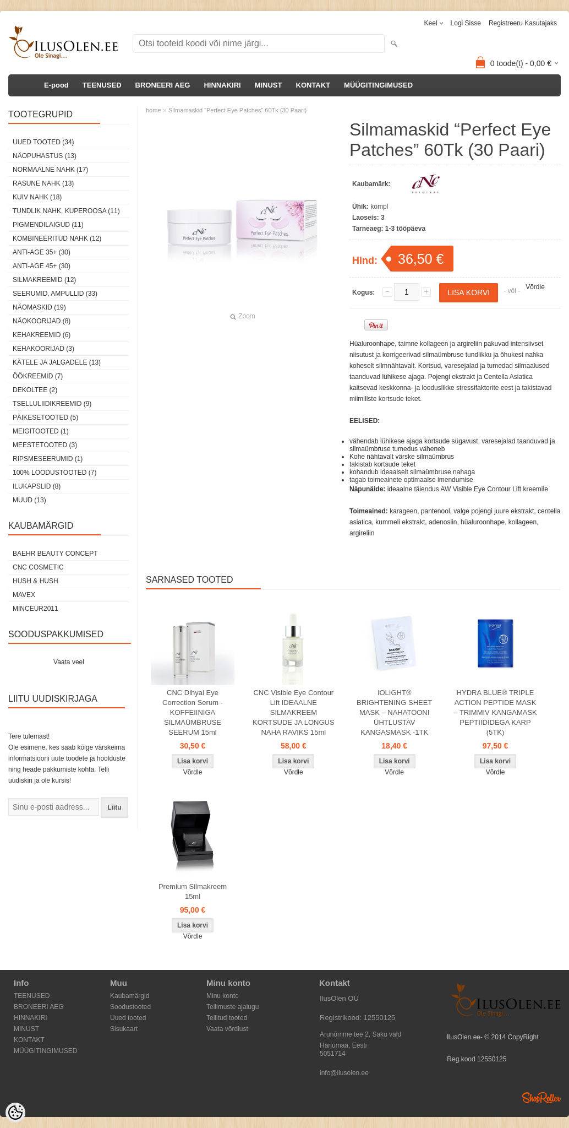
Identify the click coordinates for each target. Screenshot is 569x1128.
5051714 (333, 1054)
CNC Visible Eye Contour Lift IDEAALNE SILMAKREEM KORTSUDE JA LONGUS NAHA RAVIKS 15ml (294, 712)
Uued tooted (128, 1018)
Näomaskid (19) (39, 307)
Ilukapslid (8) (37, 486)
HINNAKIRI (222, 85)
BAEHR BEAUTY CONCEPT (55, 553)
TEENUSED (102, 85)
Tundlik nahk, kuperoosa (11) (66, 211)
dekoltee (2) (35, 390)
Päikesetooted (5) (45, 417)
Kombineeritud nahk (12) (57, 238)
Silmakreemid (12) (44, 280)
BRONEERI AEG (162, 85)
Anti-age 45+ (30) (41, 266)
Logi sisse (466, 23)
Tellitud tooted (226, 1018)
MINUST (268, 85)
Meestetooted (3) (45, 445)
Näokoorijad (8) (41, 321)
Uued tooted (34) (43, 142)
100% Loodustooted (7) (54, 472)
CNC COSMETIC (38, 567)
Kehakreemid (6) (41, 335)
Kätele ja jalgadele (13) (57, 362)
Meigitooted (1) (41, 431)
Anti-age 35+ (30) (41, 252)
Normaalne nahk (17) (50, 169)
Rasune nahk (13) (43, 183)
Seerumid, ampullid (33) (55, 293)
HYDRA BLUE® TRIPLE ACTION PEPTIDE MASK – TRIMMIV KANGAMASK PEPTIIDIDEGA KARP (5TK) (495, 712)
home (153, 110)
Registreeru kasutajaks (523, 23)
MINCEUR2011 (35, 608)
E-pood (56, 85)
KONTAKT (313, 85)
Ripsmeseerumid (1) (48, 459)
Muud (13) (29, 500)
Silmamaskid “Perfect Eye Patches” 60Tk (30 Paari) (237, 110)
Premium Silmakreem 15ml (192, 891)
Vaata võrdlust (227, 1029)
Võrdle (535, 287)
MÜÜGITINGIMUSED (378, 85)
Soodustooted (130, 1007)
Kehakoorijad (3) (43, 348)
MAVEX (24, 595)
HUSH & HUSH (35, 581)
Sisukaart (124, 1029)
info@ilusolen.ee (344, 1073)
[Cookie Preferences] (15, 1112)
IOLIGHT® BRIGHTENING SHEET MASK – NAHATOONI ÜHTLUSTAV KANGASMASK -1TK (394, 712)
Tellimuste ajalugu (232, 1007)
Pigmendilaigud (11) (48, 225)
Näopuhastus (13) (44, 156)
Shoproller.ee (541, 1097)
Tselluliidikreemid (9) (52, 404)
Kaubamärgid (129, 996)
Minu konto (222, 996)
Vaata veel (68, 662)
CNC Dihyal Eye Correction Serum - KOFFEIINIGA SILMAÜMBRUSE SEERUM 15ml (192, 712)
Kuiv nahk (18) (37, 197)
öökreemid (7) (38, 376)
